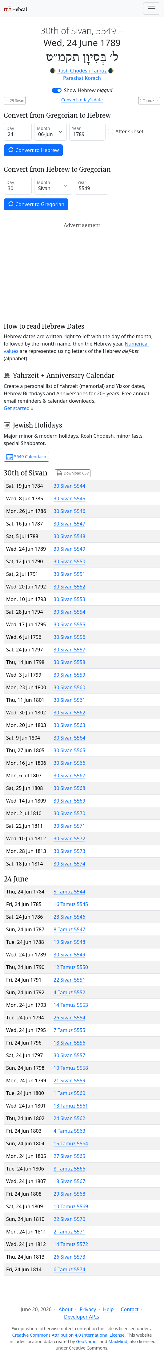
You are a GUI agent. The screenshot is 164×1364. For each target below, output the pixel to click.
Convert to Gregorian (36, 204)
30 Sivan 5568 (69, 788)
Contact (129, 1309)
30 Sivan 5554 (69, 611)
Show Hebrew (88, 90)
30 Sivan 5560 (69, 687)
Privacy (88, 1309)
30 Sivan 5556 (69, 637)
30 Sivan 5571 (69, 826)
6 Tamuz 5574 (69, 1269)
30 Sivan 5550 (69, 561)
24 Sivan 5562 (69, 1118)
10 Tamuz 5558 (71, 1068)
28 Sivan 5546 (69, 916)
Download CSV (72, 473)
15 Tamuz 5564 (71, 1143)
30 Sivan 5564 (69, 737)
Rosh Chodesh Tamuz (82, 70)
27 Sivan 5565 (69, 1156)
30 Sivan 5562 (69, 712)
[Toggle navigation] (151, 8)
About (65, 1309)
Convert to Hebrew (33, 150)
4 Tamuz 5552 (69, 992)
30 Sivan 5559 (69, 674)
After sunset (129, 131)
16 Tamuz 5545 (71, 904)
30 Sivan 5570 (69, 813)
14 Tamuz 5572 (71, 1244)
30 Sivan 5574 (69, 863)
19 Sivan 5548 (69, 942)
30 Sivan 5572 (69, 838)
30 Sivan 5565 (69, 750)
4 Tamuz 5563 (69, 1131)
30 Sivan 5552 (69, 586)
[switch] (57, 90)
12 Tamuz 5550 (71, 967)
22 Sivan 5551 (69, 979)
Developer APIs (81, 1316)
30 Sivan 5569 (69, 800)
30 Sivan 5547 (69, 523)
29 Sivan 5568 (69, 1193)
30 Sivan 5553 (69, 599)
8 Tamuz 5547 (69, 929)
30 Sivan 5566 (69, 763)
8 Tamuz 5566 (69, 1168)
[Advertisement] (82, 272)
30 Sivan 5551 (69, 574)
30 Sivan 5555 (69, 624)
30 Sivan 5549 (69, 548)
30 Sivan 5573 (69, 851)
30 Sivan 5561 (69, 700)
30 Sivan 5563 (69, 725)
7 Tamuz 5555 (69, 1030)
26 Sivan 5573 (69, 1256)
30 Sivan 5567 (69, 775)
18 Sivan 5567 (69, 1181)
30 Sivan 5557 (69, 649)
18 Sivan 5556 (69, 1042)
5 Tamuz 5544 (69, 891)
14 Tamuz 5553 (71, 1005)
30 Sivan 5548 (69, 536)
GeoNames (87, 1341)
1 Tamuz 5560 (69, 1093)
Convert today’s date (82, 100)
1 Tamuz (149, 100)
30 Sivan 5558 (69, 662)
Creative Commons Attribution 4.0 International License (68, 1335)
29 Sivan (14, 100)
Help (108, 1309)
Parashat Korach (82, 78)
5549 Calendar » (26, 457)
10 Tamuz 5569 (71, 1206)
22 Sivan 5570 (69, 1219)
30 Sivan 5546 (69, 511)
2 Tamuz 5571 (69, 1231)
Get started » (19, 408)
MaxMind (117, 1341)
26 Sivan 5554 (69, 1017)
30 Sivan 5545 (69, 498)
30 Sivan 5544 (69, 486)
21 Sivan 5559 (69, 1080)
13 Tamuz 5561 (71, 1105)
